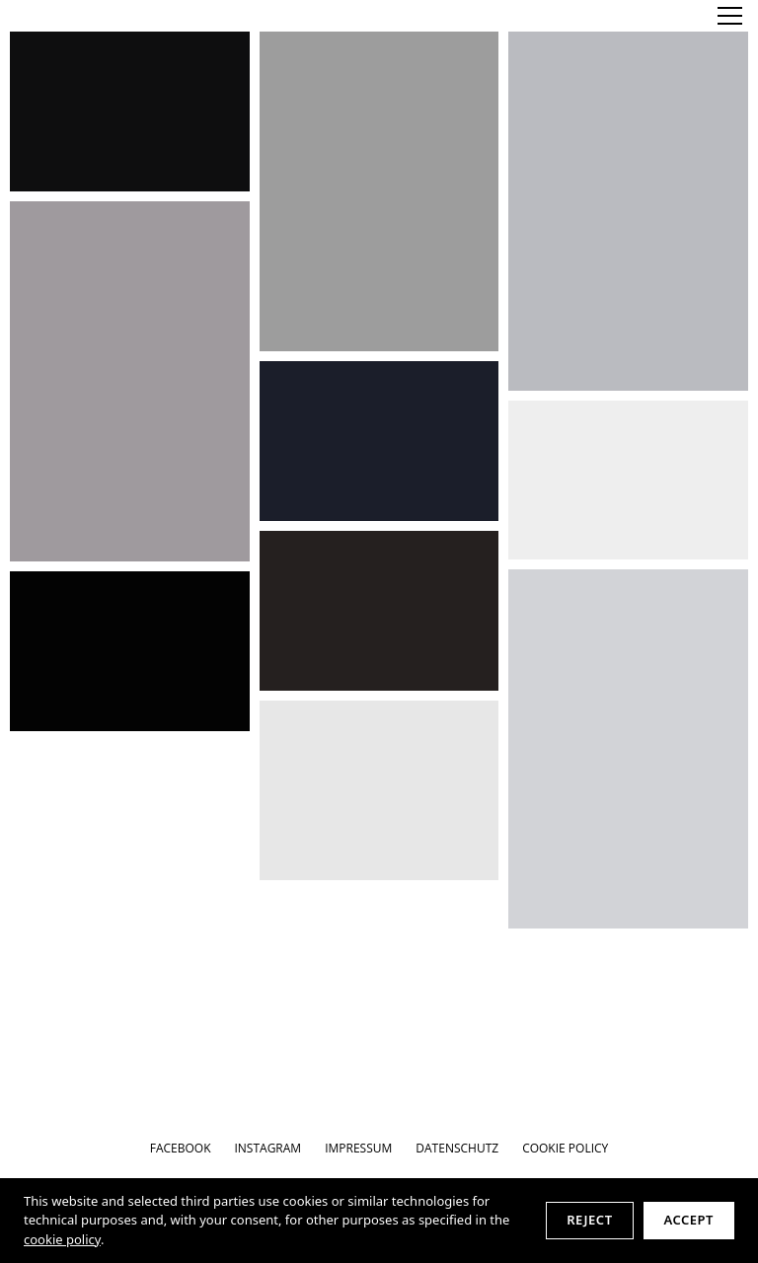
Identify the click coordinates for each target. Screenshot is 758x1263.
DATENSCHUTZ (457, 1148)
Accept (689, 1219)
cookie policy (62, 1239)
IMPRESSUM (358, 1148)
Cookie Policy (565, 1148)
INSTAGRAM (267, 1148)
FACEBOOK (180, 1148)
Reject (589, 1219)
